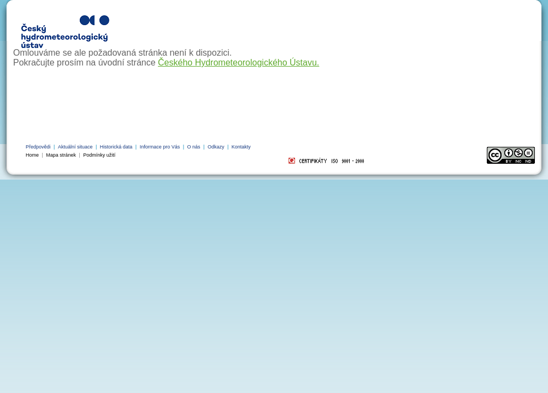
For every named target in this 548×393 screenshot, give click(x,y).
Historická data (116, 147)
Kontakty (241, 147)
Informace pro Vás (160, 147)
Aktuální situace (75, 147)
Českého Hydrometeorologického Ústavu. (238, 62)
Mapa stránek (61, 155)
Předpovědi (38, 147)
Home (32, 155)
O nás (194, 147)
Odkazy (216, 147)
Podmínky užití (99, 155)
